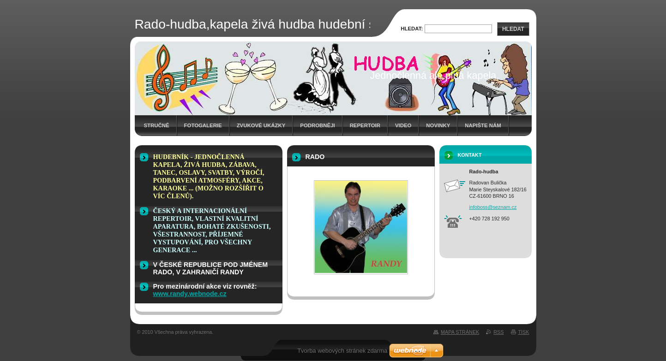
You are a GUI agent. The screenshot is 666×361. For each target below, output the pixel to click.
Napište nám (483, 125)
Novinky (438, 125)
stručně (156, 125)
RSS (498, 332)
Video (403, 125)
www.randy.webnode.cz (190, 293)
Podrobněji (317, 125)
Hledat (513, 29)
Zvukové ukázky (261, 125)
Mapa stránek (460, 332)
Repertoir (365, 125)
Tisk (523, 332)
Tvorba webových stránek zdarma (342, 350)
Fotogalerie (203, 125)
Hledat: (412, 28)
